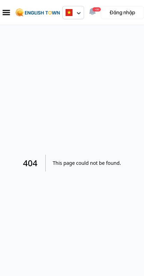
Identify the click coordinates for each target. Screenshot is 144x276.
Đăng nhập (122, 12)
